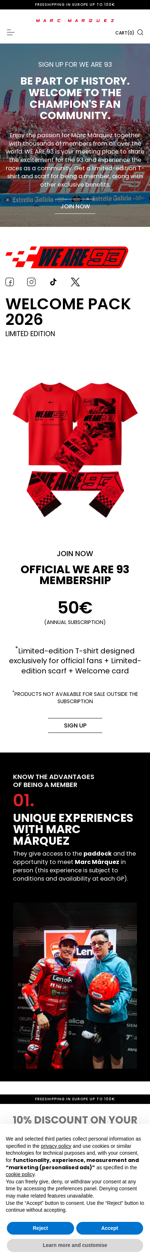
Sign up (75, 725)
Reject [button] (40, 1228)
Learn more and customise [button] (75, 1245)
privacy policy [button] (56, 1146)
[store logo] (75, 20)
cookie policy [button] (20, 1174)
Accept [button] (109, 1228)
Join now (75, 206)
